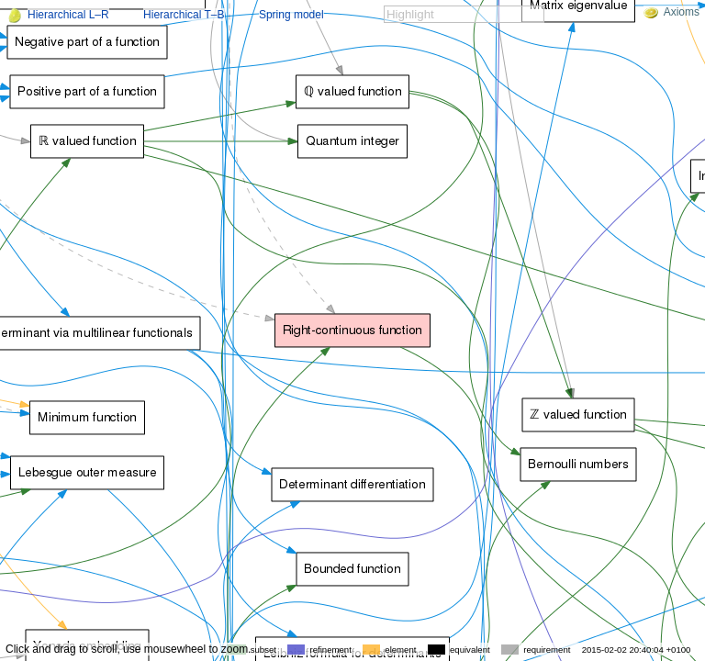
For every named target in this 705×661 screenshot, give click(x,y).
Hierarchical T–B (183, 14)
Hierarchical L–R (68, 14)
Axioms (671, 12)
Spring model (291, 14)
